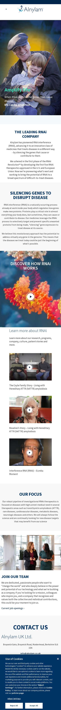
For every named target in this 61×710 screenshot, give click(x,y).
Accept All (34, 705)
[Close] (58, 659)
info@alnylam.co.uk (30, 653)
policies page (18, 693)
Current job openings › (12, 608)
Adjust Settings (14, 698)
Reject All (14, 705)
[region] (30, 682)
